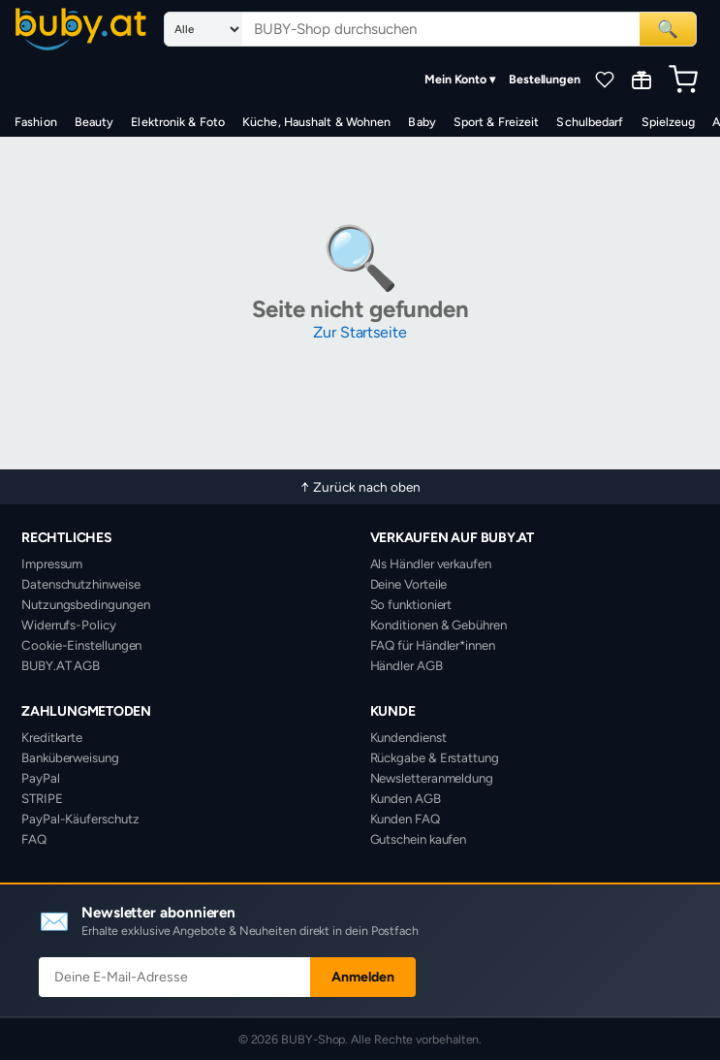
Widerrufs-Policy (68, 624)
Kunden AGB (405, 798)
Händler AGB (406, 665)
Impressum (51, 563)
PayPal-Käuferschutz (80, 818)
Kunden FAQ (405, 818)
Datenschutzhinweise (80, 584)
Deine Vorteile (409, 584)
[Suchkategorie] (203, 29)
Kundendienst (408, 737)
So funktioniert (411, 604)
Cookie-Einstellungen (81, 645)
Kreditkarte (51, 737)
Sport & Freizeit (497, 121)
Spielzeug (669, 121)
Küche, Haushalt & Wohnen (316, 121)
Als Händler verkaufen (430, 563)
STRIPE (42, 798)
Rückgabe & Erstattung (434, 757)
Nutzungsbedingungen (85, 604)
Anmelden (362, 977)
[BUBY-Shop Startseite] (81, 29)
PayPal (40, 778)
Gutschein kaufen (418, 839)
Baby (421, 121)
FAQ (34, 839)
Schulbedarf (589, 121)
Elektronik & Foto (178, 121)
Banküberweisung (70, 757)
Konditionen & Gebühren (438, 624)
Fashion (36, 121)
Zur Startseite (360, 332)
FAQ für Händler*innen (432, 645)
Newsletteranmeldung (431, 778)
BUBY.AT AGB (60, 665)
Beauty (94, 121)
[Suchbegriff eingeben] (441, 29)
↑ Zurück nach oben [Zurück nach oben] (360, 487)
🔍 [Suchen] (667, 28)
